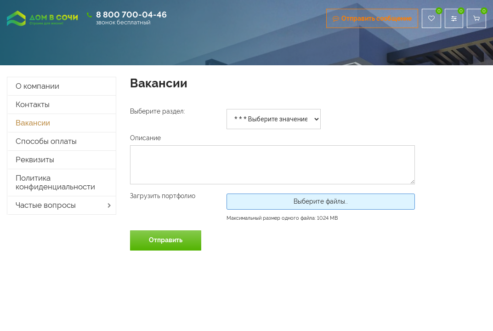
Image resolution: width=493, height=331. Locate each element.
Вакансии (33, 123)
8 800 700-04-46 (131, 14)
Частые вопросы (46, 205)
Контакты (33, 104)
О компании (37, 86)
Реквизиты (35, 159)
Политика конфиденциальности (55, 182)
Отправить (165, 240)
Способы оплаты (46, 141)
